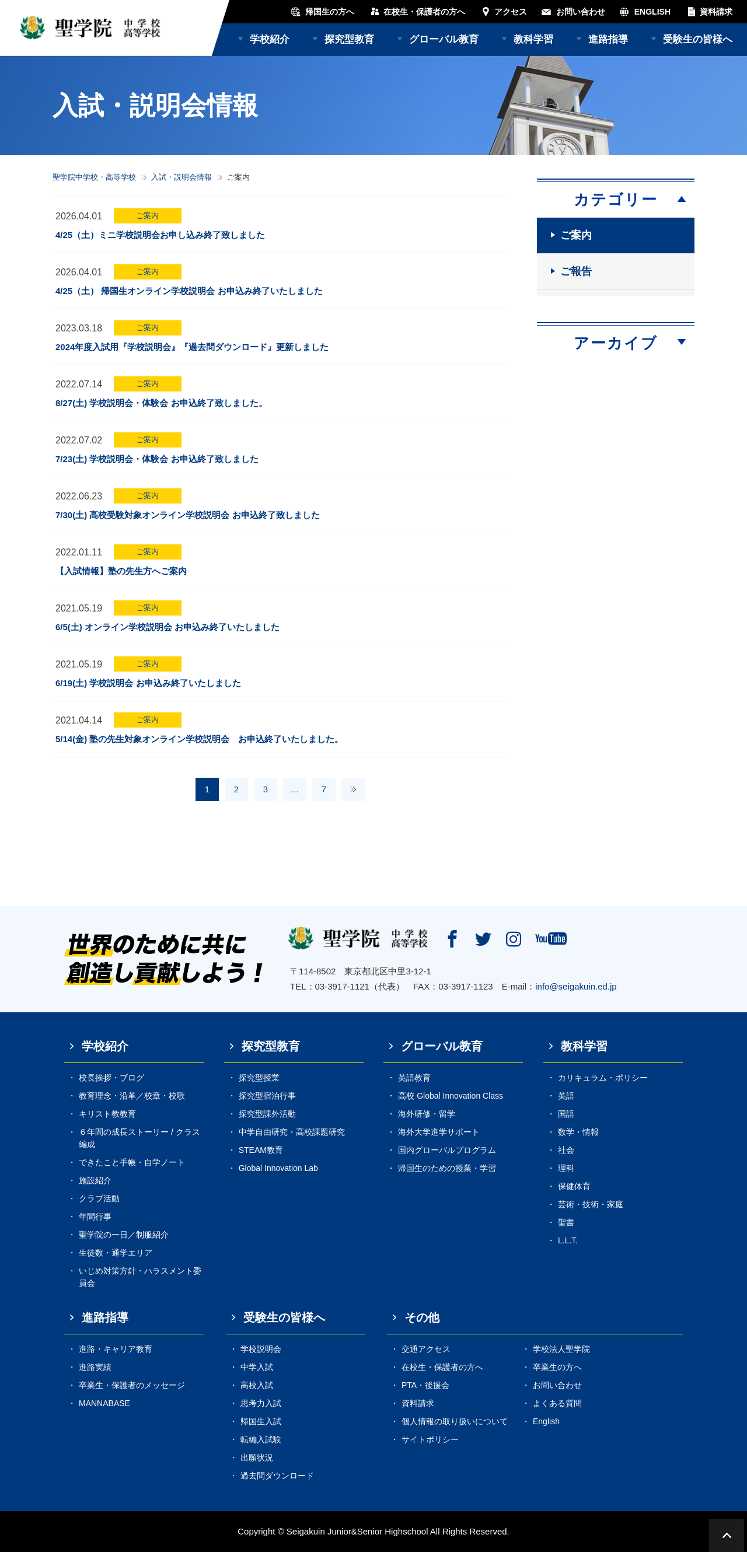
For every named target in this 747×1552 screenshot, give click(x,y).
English (546, 1421)
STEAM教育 (261, 1150)
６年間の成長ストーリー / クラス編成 (139, 1138)
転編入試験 (260, 1439)
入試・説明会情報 (181, 177)
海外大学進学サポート (439, 1132)
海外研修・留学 (426, 1113)
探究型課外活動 (267, 1113)
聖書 (566, 1222)
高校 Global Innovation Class (450, 1095)
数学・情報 (578, 1132)
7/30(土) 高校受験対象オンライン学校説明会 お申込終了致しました (187, 515)
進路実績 (95, 1367)
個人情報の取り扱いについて (455, 1421)
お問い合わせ (580, 11)
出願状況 (256, 1457)
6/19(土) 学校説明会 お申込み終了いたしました (148, 683)
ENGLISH (652, 11)
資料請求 (716, 11)
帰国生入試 (260, 1421)
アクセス (510, 11)
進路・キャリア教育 (115, 1349)
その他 (421, 1317)
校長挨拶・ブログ (111, 1077)
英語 (566, 1095)
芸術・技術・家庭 (590, 1204)
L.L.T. (568, 1240)
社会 (566, 1150)
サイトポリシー (430, 1439)
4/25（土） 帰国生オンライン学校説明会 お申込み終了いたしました (189, 291)
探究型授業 (259, 1077)
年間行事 (95, 1216)
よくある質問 (557, 1403)
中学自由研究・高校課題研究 (292, 1132)
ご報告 (576, 271)
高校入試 (256, 1385)
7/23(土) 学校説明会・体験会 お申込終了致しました (157, 459)
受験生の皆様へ (697, 39)
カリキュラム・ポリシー (603, 1077)
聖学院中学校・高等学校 (94, 177)
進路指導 (608, 39)
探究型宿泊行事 (267, 1095)
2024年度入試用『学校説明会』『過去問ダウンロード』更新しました (192, 347)
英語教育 (414, 1077)
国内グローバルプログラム (447, 1150)
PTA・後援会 (425, 1385)
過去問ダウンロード (277, 1475)
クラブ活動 (99, 1198)
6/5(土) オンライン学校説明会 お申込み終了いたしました (167, 627)
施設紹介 (95, 1180)
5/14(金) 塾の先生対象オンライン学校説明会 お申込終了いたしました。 (199, 739)
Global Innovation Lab (278, 1168)
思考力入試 (260, 1403)
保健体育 (574, 1186)
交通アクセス (426, 1349)
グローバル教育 (444, 39)
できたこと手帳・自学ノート (132, 1162)
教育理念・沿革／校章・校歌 (132, 1095)
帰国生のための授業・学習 (447, 1168)
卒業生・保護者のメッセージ (132, 1385)
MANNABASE (104, 1403)
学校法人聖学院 (561, 1349)
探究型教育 (349, 39)
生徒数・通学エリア (115, 1252)
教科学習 (533, 39)
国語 (566, 1113)
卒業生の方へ (557, 1367)
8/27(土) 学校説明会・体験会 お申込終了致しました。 (161, 403)
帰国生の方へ (329, 11)
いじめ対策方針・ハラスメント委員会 (140, 1277)
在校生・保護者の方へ (424, 11)
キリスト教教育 (107, 1113)
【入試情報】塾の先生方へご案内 (121, 571)
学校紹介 (269, 39)
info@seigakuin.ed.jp (575, 986)
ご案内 (147, 215)
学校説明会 (260, 1349)
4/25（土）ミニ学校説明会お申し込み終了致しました (160, 235)
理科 (566, 1168)
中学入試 (256, 1367)
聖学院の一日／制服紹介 (124, 1234)
